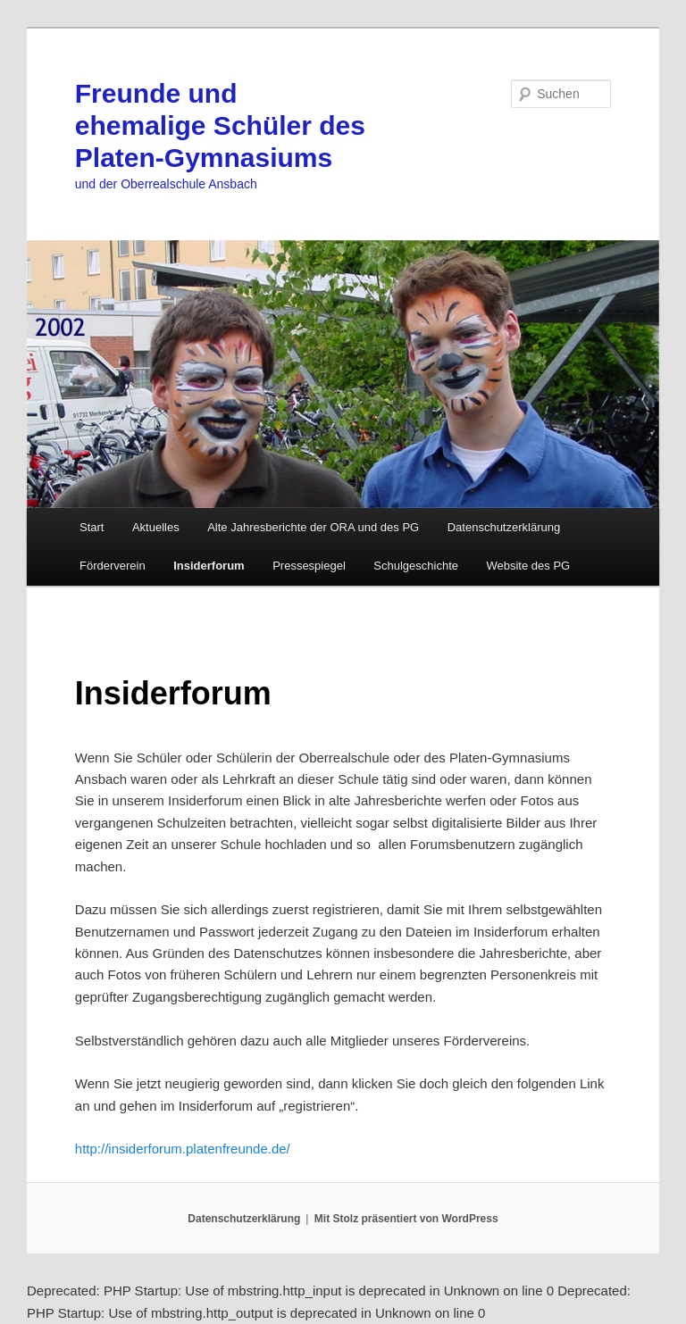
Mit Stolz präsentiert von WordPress (406, 1218)
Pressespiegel (309, 565)
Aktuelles (156, 527)
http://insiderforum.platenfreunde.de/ (182, 1148)
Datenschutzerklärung (504, 527)
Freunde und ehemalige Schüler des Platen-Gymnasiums (220, 125)
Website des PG (528, 565)
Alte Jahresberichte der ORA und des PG (313, 527)
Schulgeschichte (415, 565)
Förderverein (112, 565)
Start (91, 527)
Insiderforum (208, 565)
